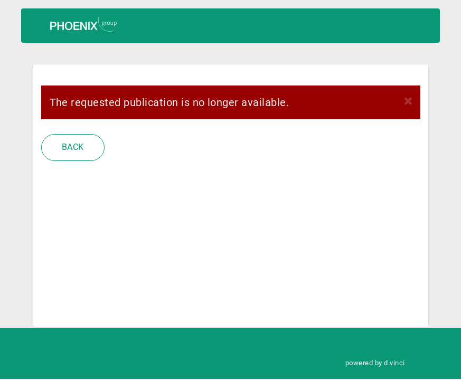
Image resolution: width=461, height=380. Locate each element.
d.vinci (394, 363)
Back (73, 147)
